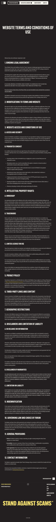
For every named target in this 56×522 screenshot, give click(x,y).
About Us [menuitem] (45, 3)
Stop (47, 486)
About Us (49, 495)
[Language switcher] (3, 3)
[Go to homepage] (13, 2)
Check (48, 488)
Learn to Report (50, 493)
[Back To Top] (49, 479)
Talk (47, 490)
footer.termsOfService (6, 484)
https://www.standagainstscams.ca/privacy (14, 282)
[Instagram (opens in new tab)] (28, 484)
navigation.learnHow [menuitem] (25, 3)
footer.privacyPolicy (5, 486)
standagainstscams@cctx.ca (18, 469)
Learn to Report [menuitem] (37, 3)
